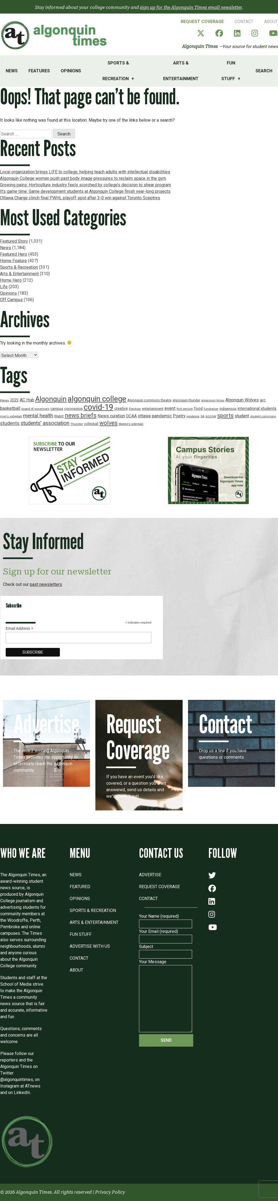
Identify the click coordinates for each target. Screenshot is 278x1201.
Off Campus (11, 299)
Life (4, 286)
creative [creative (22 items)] (121, 408)
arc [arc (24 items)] (263, 400)
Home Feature (13, 260)
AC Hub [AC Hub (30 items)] (27, 400)
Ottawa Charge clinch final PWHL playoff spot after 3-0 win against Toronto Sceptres (80, 197)
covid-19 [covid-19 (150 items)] (98, 407)
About (271, 21)
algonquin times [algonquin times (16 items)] (212, 400)
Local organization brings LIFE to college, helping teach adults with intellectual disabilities (85, 171)
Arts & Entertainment (181, 70)
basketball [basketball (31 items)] (10, 408)
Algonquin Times (200, 46)
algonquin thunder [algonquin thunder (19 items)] (186, 400)
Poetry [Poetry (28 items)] (179, 416)
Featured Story (14, 241)
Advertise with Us (90, 946)
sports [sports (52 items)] (225, 415)
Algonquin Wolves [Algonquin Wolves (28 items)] (242, 400)
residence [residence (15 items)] (192, 416)
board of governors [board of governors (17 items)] (35, 409)
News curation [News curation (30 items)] (111, 415)
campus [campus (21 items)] (56, 409)
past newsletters (46, 584)
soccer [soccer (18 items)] (210, 416)
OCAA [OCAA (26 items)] (131, 416)
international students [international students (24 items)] (257, 408)
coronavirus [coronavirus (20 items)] (73, 409)
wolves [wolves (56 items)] (108, 423)
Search (264, 70)
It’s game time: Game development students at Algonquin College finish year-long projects (85, 191)
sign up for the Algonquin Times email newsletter (191, 7)
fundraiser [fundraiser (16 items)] (211, 409)
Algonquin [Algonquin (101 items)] (51, 399)
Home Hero (11, 280)
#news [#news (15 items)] (4, 400)
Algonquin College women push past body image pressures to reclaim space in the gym (83, 178)
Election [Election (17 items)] (135, 409)
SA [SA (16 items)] (202, 416)
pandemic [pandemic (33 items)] (162, 415)
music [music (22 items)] (59, 416)
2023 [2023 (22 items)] (14, 400)
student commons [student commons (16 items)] (263, 416)
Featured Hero (13, 254)
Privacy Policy (110, 1192)
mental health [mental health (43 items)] (38, 416)
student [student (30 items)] (242, 415)
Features (39, 70)
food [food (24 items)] (198, 408)
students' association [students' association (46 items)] (45, 423)
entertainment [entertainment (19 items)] (152, 409)
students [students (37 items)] (10, 423)
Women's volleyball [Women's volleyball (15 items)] (131, 424)
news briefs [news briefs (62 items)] (80, 415)
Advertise (150, 874)
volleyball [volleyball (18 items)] (91, 424)
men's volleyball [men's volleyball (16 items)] (11, 416)
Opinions (71, 70)
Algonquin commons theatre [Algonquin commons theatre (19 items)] (149, 400)
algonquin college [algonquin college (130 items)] (97, 398)
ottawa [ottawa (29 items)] (144, 415)
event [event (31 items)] (170, 408)
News (12, 70)
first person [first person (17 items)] (185, 409)
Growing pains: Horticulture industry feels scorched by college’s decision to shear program (85, 184)
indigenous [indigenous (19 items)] (228, 409)
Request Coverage (202, 21)
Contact (244, 21)
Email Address (19, 628)
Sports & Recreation (115, 70)
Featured (80, 886)
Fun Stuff (228, 70)
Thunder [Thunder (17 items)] (76, 424)
